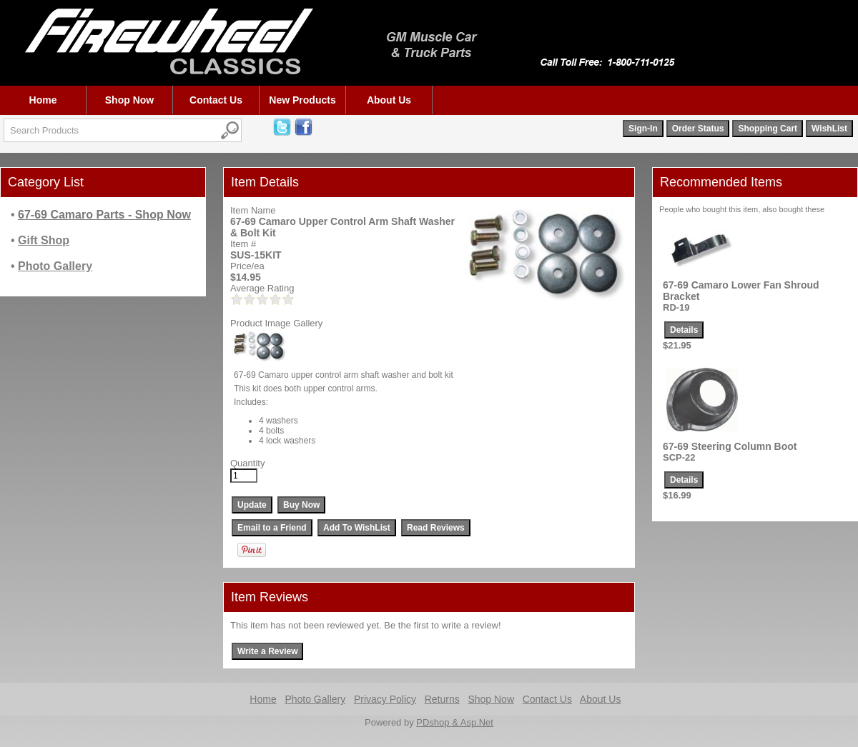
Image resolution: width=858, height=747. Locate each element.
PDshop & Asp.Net (454, 722)
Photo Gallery (315, 699)
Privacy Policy (385, 699)
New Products (302, 100)
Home (43, 100)
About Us (389, 100)
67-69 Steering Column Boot (730, 446)
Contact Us (215, 100)
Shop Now (129, 100)
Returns (442, 699)
